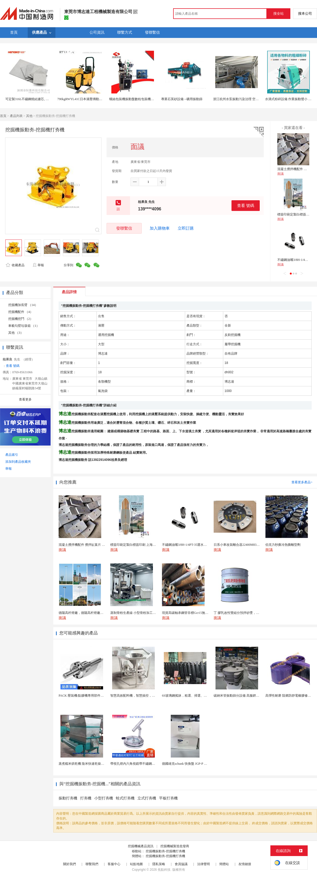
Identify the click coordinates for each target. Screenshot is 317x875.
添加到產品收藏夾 (18, 462)
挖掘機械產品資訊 (140, 846)
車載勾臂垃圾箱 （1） (23, 326)
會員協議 (181, 864)
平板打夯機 (168, 798)
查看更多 (25, 399)
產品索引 (11, 455)
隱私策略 (158, 864)
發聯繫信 (124, 228)
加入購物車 (160, 228)
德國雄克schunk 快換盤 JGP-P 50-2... (187, 764)
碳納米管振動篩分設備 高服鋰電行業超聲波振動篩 (249, 695)
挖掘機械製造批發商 (174, 846)
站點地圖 (136, 864)
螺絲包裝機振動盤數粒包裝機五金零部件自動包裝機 (146, 99)
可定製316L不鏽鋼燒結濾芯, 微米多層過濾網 (36, 99)
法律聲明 (203, 864)
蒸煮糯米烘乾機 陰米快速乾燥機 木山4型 (87, 764)
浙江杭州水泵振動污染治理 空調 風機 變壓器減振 (248, 99)
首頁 (3, 116)
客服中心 (114, 864)
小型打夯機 (103, 798)
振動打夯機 (68, 798)
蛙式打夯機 (125, 798)
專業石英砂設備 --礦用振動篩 (181, 99)
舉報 (38, 265)
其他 (29, 116)
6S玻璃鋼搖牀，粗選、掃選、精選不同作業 (192, 695)
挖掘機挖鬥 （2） (20, 319)
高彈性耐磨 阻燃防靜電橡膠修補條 (289, 695)
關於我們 (69, 864)
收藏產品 (15, 265)
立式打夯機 (146, 798)
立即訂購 (186, 228)
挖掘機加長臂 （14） (23, 305)
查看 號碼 (245, 205)
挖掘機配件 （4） (20, 312)
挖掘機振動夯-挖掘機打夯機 (165, 851)
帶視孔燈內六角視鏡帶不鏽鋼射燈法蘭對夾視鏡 (143, 764)
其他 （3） (15, 333)
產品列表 (16, 116)
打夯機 (85, 798)
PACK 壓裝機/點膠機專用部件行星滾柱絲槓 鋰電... (94, 695)
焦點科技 (164, 870)
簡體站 (224, 864)
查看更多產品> (301, 482)
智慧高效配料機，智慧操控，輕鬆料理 (137, 695)
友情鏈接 (244, 864)
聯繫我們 (92, 864)
